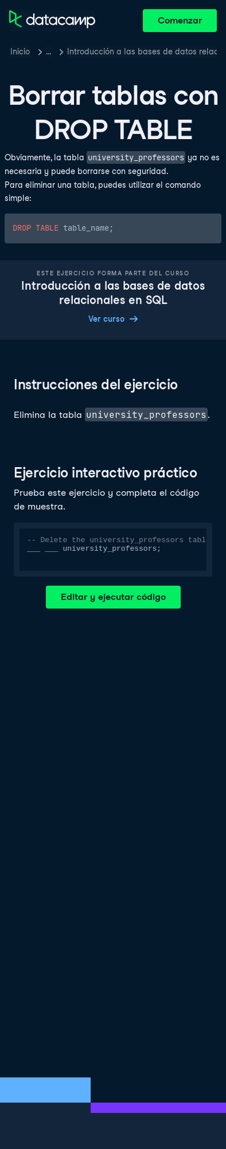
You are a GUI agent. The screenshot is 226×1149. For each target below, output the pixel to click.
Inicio (20, 51)
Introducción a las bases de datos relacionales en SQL (142, 51)
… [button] (48, 51)
